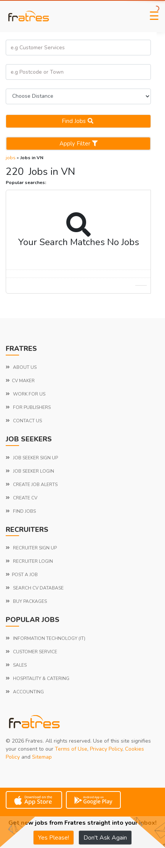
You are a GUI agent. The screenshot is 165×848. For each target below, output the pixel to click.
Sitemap (42, 757)
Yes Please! (53, 837)
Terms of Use (71, 749)
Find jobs (78, 121)
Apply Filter (78, 143)
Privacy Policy (106, 749)
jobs (11, 158)
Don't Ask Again (105, 837)
